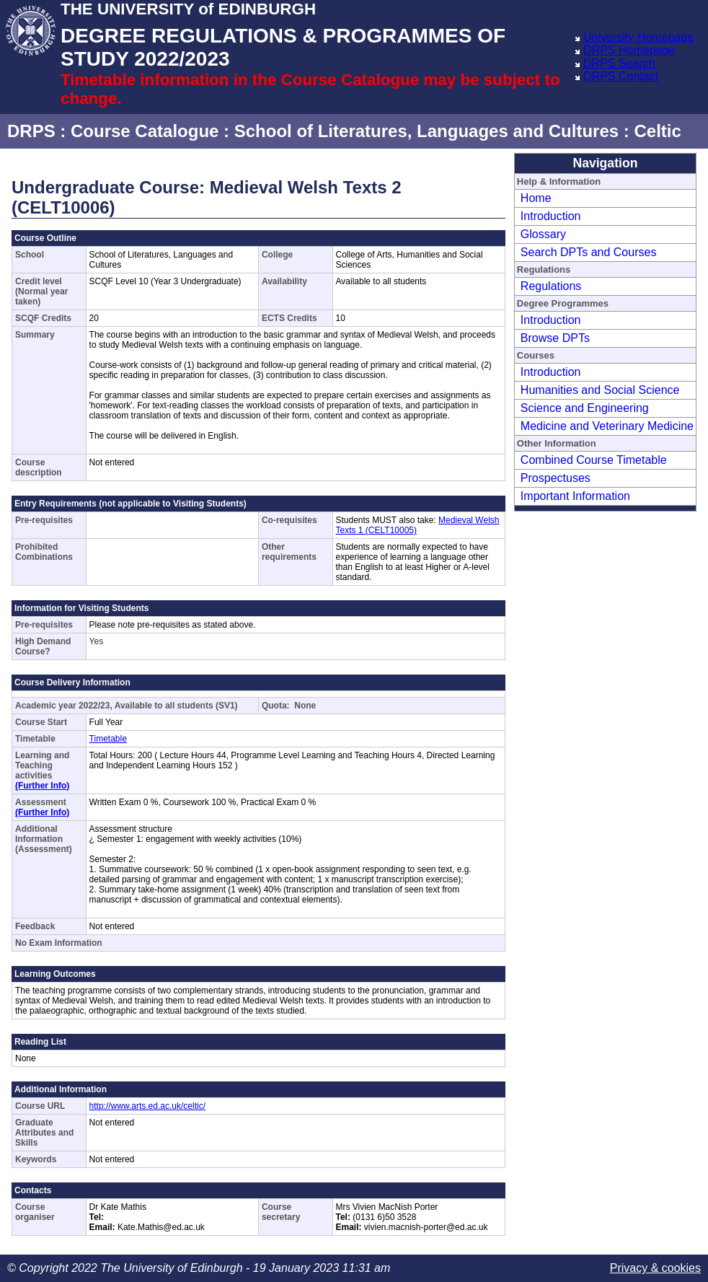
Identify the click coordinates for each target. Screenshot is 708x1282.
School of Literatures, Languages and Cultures (426, 131)
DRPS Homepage (629, 50)
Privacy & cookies (655, 1268)
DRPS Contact (620, 76)
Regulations (551, 286)
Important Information (575, 496)
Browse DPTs (555, 338)
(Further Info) (42, 786)
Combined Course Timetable (594, 460)
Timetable (108, 739)
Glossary (543, 234)
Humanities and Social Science (600, 390)
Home (536, 198)
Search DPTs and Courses (589, 252)
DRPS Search (619, 63)
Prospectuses (555, 478)
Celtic (657, 131)
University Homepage (638, 37)
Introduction (551, 216)
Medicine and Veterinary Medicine (607, 426)
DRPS (31, 131)
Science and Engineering (585, 408)
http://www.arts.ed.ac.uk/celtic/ (147, 1106)
